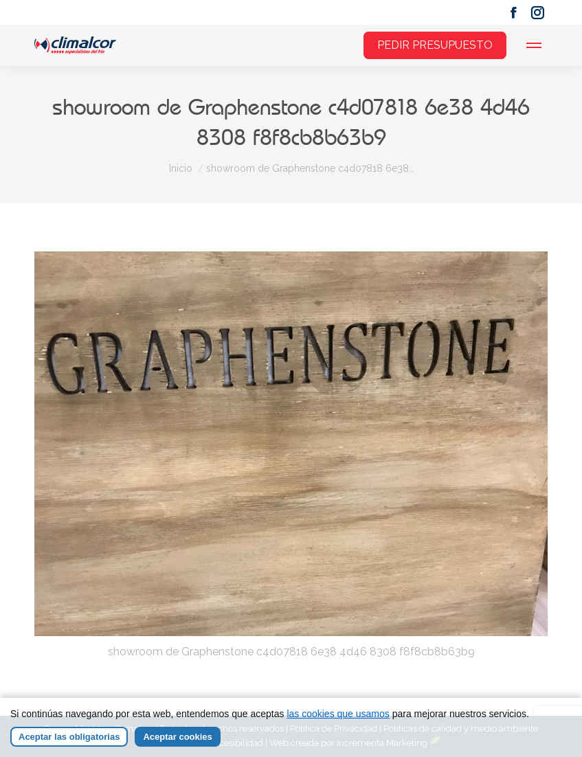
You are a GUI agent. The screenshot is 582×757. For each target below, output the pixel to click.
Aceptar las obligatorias (69, 737)
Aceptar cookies (177, 737)
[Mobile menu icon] (534, 45)
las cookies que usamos (338, 713)
